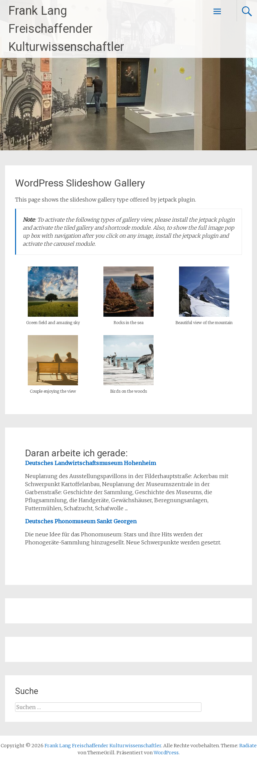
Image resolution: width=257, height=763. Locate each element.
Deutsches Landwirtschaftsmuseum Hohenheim (90, 463)
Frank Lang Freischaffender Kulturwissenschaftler (66, 29)
